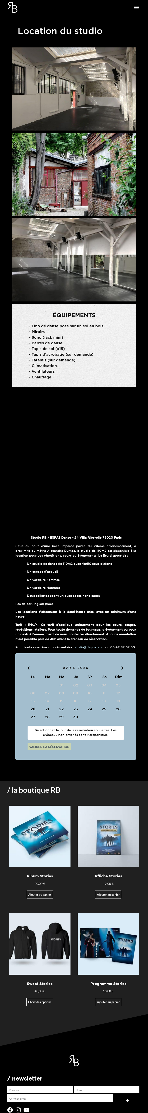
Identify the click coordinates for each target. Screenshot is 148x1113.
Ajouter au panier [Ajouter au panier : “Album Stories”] (39, 650)
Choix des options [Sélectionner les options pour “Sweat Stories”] (39, 758)
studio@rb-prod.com (89, 403)
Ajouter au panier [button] (108, 758)
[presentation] (36, 975)
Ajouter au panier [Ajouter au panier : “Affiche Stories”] (108, 650)
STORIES (18, 894)
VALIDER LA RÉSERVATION (49, 503)
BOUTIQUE (21, 912)
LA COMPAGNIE (23, 884)
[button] (136, 7)
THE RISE (19, 903)
